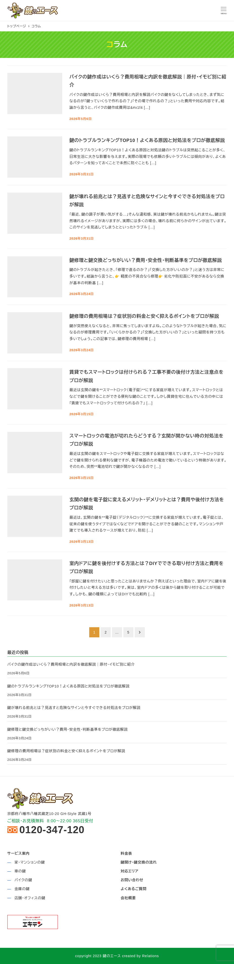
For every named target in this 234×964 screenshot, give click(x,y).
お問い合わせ (132, 880)
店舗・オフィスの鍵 (29, 898)
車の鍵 (20, 871)
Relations (150, 956)
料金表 (126, 853)
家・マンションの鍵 (29, 862)
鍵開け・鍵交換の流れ (139, 862)
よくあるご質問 (133, 889)
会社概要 (128, 898)
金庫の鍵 (22, 889)
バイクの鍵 (23, 880)
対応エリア (129, 871)
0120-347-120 (52, 829)
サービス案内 (18, 853)
